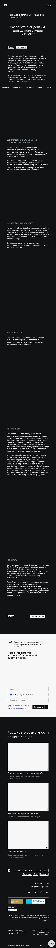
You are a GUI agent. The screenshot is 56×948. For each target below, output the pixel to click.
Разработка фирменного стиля (23, 813)
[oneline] (28, 700)
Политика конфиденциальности (18, 946)
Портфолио (30, 87)
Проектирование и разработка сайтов (26, 773)
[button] (49, 5)
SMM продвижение (17, 852)
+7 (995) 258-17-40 (40, 884)
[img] (28, 757)
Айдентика (17, 87)
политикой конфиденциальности (17, 708)
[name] (28, 689)
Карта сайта (44, 946)
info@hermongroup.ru (39, 886)
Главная (5, 87)
